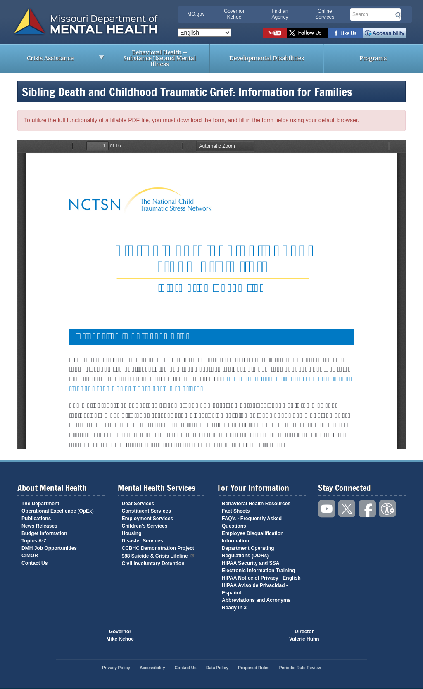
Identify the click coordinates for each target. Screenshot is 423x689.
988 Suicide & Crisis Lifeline (158, 555)
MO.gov (195, 14)
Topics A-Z (34, 541)
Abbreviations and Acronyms (256, 600)
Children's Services (145, 526)
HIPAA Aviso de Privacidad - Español (255, 589)
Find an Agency (280, 14)
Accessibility (384, 33)
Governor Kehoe (234, 14)
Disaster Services (142, 541)
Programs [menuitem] (373, 58)
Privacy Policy (116, 667)
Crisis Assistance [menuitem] (52, 60)
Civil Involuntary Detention (153, 563)
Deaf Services (138, 504)
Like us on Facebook (345, 33)
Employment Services (147, 518)
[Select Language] (204, 32)
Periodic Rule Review (300, 667)
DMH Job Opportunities (49, 548)
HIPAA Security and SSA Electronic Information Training (258, 566)
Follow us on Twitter (307, 33)
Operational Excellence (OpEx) (57, 511)
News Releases (39, 526)
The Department (40, 504)
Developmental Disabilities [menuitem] (266, 58)
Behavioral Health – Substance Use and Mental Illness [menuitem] (160, 58)
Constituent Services (146, 511)
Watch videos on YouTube (275, 33)
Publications (36, 518)
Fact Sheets (236, 511)
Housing (132, 533)
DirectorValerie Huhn (304, 635)
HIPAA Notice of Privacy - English (261, 578)
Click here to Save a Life (250, 635)
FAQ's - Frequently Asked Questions (252, 522)
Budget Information (44, 533)
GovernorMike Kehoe (120, 635)
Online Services (324, 14)
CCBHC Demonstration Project (158, 548)
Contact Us (34, 563)
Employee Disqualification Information (252, 537)
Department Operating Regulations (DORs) (248, 552)
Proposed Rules (253, 667)
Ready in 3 (234, 608)
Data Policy (217, 667)
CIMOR (29, 556)
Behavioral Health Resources (256, 504)
